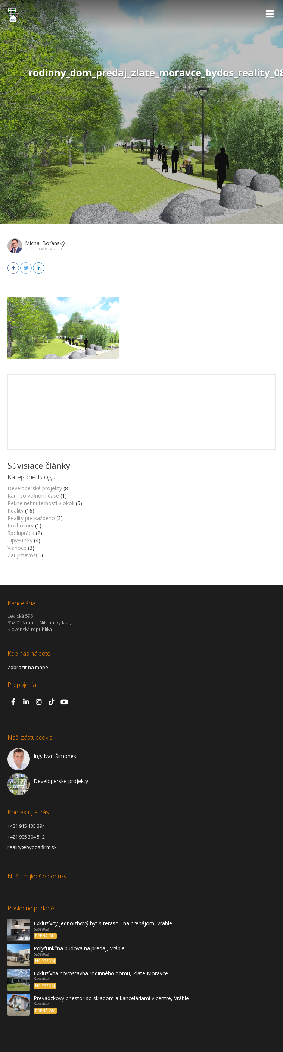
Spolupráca (20, 532)
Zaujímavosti (23, 555)
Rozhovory (20, 525)
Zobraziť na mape (27, 667)
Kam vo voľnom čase (33, 495)
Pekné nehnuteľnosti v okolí (40, 503)
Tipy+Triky (19, 540)
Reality (15, 510)
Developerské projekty (34, 488)
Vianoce (17, 547)
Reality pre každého (31, 518)
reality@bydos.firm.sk (32, 847)
